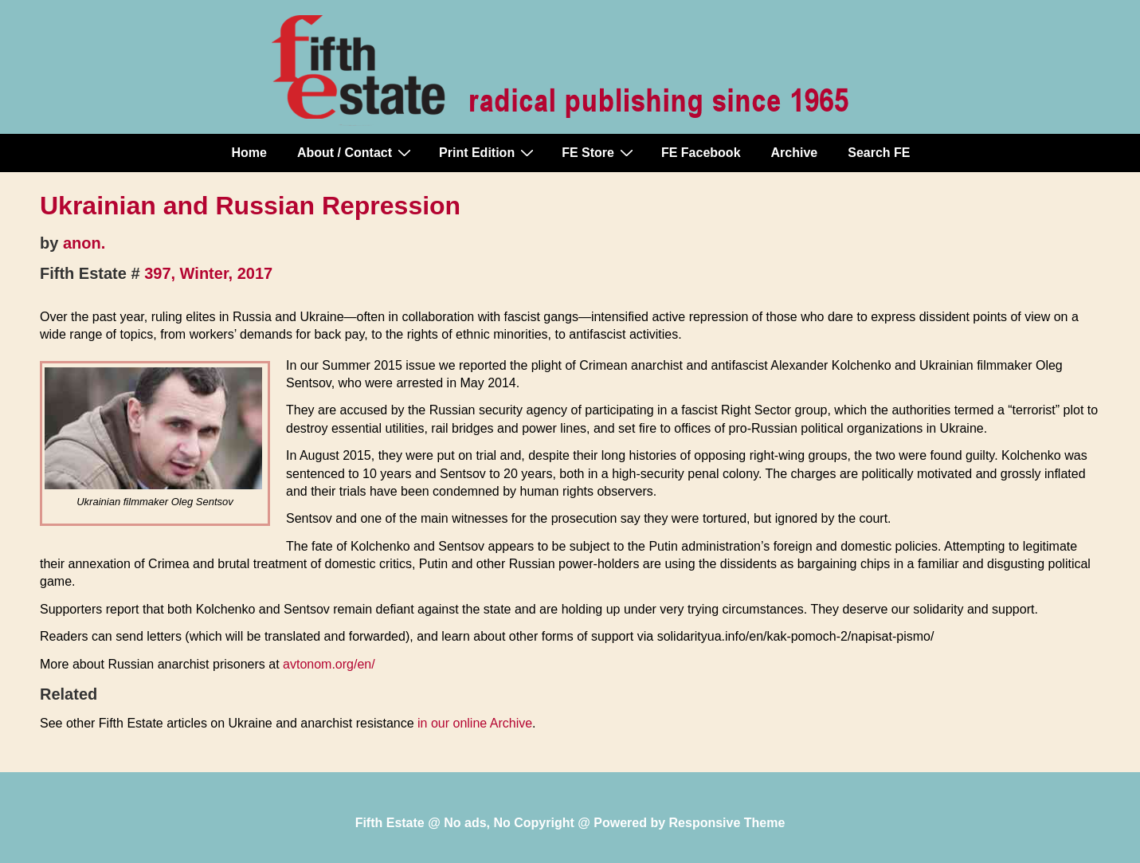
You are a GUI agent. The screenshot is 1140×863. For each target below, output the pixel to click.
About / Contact (356, 152)
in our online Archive (474, 723)
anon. (84, 243)
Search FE (879, 152)
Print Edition (488, 152)
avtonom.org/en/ (329, 664)
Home (249, 152)
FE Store (599, 152)
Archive (794, 152)
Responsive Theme (727, 823)
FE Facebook (701, 152)
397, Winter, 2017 (208, 273)
